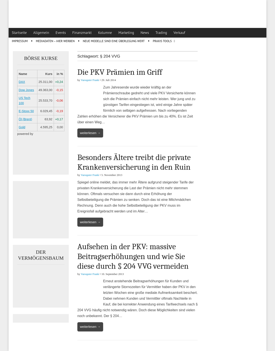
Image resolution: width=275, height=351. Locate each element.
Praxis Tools (162, 41)
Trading (161, 32)
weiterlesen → (90, 133)
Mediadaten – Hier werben (55, 41)
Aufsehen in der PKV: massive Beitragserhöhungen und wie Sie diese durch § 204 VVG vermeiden (133, 256)
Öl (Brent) (25, 119)
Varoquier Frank (90, 80)
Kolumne (105, 32)
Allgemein (41, 32)
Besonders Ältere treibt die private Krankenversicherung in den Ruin (134, 162)
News (145, 32)
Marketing (126, 32)
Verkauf (179, 32)
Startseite (19, 32)
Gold (22, 127)
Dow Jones (26, 90)
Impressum (20, 41)
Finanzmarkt (82, 32)
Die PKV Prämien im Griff (119, 72)
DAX (22, 82)
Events (61, 32)
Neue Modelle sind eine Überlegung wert (114, 41)
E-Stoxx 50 (26, 111)
